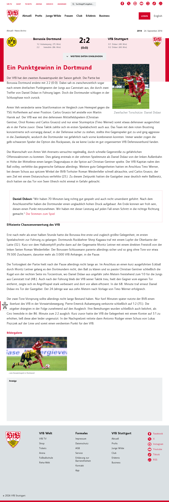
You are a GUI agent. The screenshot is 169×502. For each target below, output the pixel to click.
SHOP (18, 4)
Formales (81, 433)
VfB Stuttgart (121, 433)
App (77, 470)
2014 (139, 30)
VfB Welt (45, 433)
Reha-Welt (44, 462)
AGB (77, 448)
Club (114, 453)
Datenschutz (81, 443)
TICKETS (28, 4)
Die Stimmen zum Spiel (40, 214)
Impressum (80, 438)
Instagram (155, 444)
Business (116, 462)
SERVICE (49, 4)
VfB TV (9, 4)
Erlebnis (116, 457)
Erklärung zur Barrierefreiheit (83, 459)
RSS (152, 460)
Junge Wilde (118, 448)
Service (79, 453)
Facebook (155, 434)
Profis (115, 443)
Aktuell (10, 30)
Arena (42, 453)
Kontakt (79, 465)
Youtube (155, 449)
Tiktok (154, 454)
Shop (41, 443)
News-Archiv (20, 30)
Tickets (42, 448)
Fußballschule (46, 457)
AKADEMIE (62, 4)
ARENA (39, 4)
